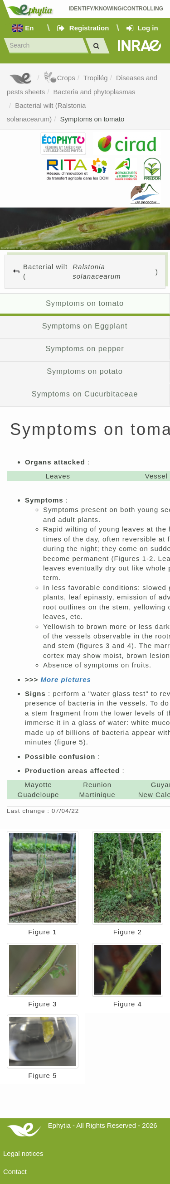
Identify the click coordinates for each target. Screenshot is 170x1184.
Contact (15, 1171)
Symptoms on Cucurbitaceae (85, 394)
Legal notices (23, 1153)
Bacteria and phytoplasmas (94, 92)
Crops (59, 78)
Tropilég (95, 78)
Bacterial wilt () (90, 271)
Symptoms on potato (85, 371)
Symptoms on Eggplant (85, 326)
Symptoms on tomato (92, 119)
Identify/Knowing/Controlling (115, 8)
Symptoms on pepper (84, 348)
